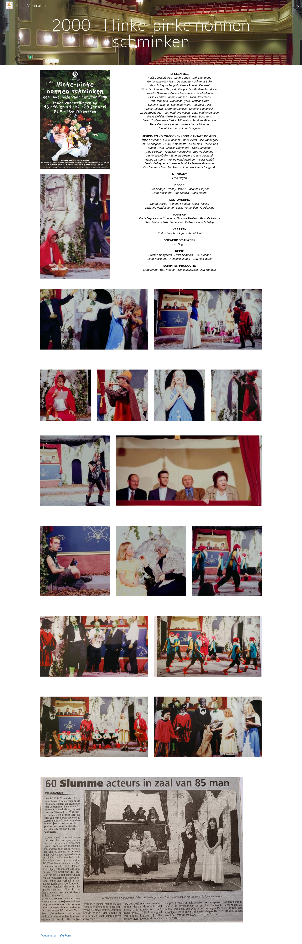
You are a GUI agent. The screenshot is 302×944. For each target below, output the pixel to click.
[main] (151, 33)
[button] (297, 5)
